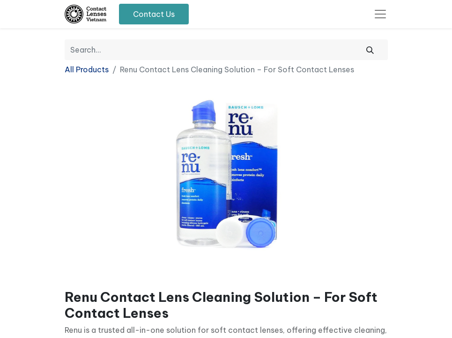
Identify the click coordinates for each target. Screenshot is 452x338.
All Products (87, 69)
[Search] (370, 49)
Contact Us (154, 14)
